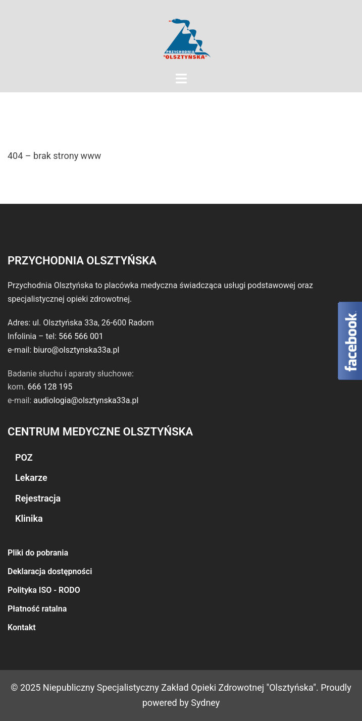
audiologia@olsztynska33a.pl (85, 400)
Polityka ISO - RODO (44, 590)
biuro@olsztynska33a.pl (76, 350)
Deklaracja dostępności (50, 571)
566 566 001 (81, 336)
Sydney (205, 702)
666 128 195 (49, 387)
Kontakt (22, 627)
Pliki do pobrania (38, 553)
